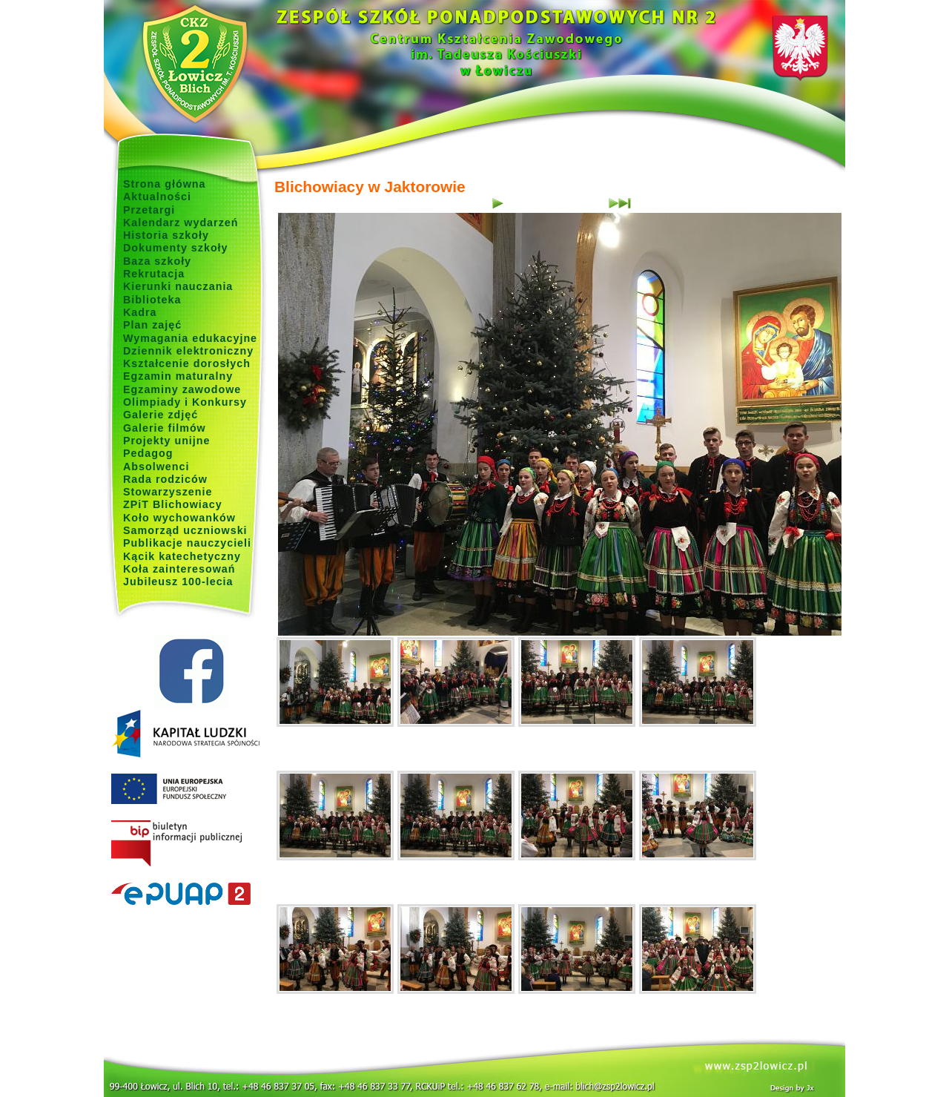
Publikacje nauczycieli (187, 543)
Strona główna (164, 184)
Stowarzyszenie (168, 492)
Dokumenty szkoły (175, 248)
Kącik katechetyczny (182, 556)
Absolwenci (156, 466)
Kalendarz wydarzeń (180, 222)
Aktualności (157, 196)
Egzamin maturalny (178, 376)
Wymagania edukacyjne (190, 338)
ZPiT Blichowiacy (172, 504)
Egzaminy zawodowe (182, 389)
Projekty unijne (167, 441)
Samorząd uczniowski (185, 530)
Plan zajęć (152, 325)
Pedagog (148, 453)
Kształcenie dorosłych (187, 363)
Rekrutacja (154, 274)
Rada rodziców (165, 479)
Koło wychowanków (179, 518)
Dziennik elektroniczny (188, 351)
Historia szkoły (166, 235)
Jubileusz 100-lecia (178, 581)
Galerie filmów (164, 428)
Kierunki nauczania (178, 286)
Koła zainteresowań (179, 569)
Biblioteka (152, 300)
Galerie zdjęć (160, 415)
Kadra (140, 312)
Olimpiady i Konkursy (185, 402)
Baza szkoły (157, 261)
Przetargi (149, 210)
